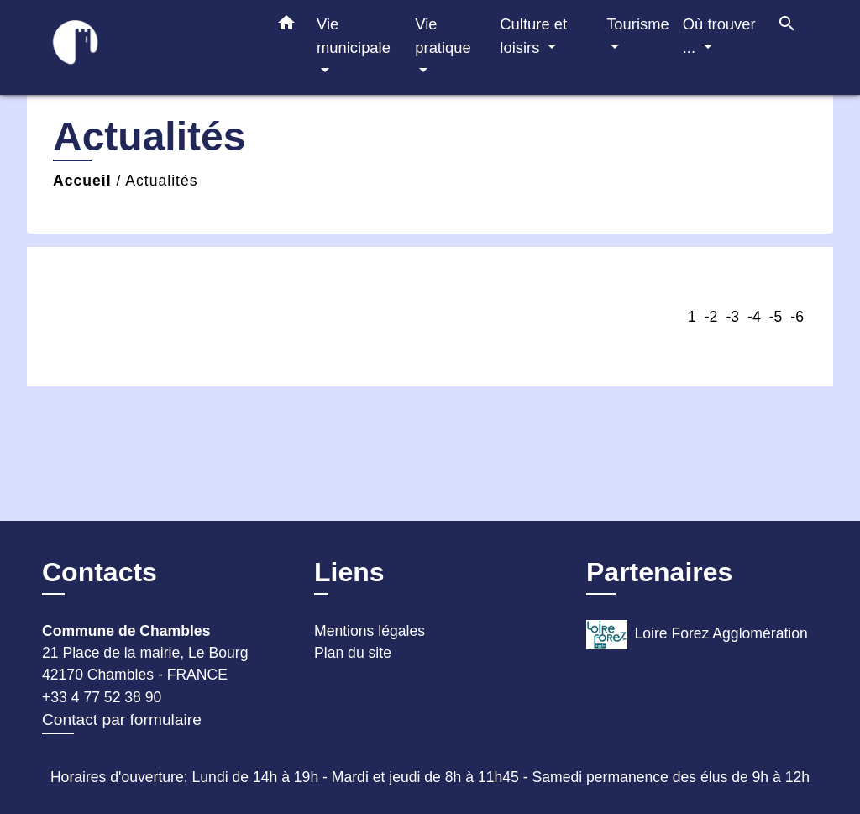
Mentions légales (369, 630)
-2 (711, 316)
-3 (732, 316)
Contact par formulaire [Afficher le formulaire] (122, 719)
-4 (754, 316)
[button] (286, 26)
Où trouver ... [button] (719, 35)
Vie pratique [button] (442, 35)
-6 (797, 316)
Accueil (82, 180)
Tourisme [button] (637, 24)
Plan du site (352, 652)
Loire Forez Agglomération (697, 634)
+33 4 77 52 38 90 (101, 697)
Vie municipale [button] (354, 35)
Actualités (161, 180)
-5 (776, 316)
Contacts (99, 572)
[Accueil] (144, 47)
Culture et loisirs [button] (533, 35)
